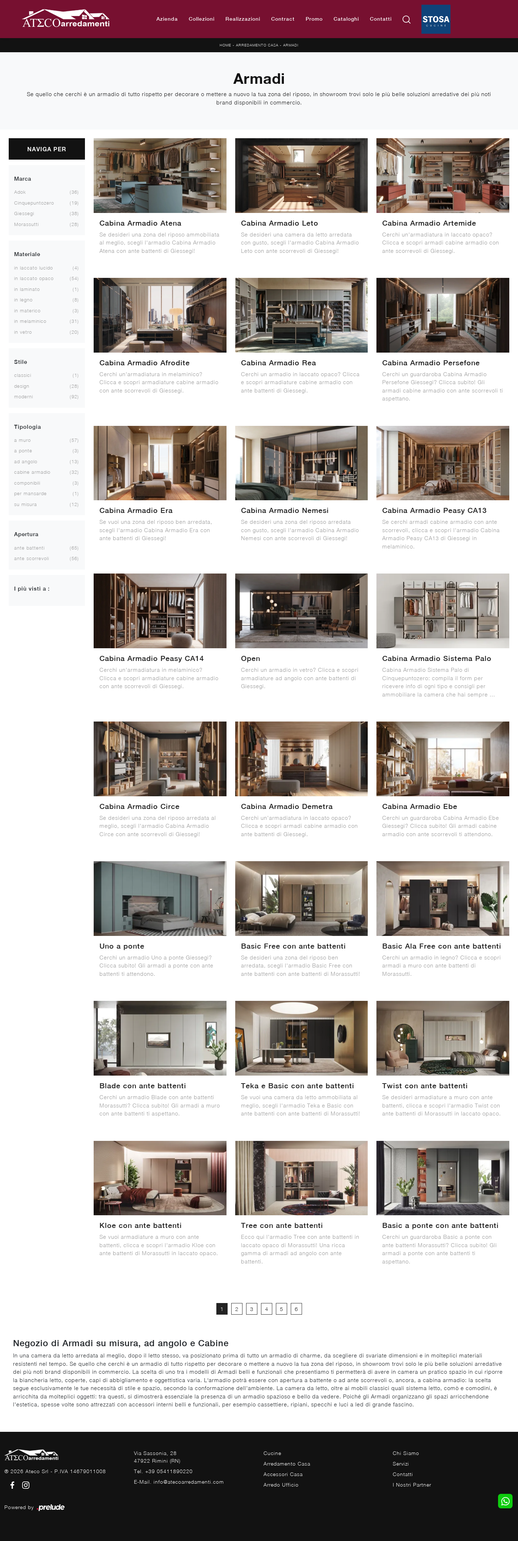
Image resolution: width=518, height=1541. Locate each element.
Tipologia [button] (27, 427)
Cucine (272, 1453)
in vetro (23, 332)
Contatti (381, 19)
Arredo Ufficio (281, 1485)
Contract (283, 19)
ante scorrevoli (31, 558)
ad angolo (25, 461)
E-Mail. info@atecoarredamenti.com (179, 1482)
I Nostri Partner (412, 1485)
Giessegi (24, 213)
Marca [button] (22, 179)
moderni (23, 396)
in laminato (27, 289)
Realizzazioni (242, 19)
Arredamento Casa (257, 45)
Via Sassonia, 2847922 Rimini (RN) (157, 1457)
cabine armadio (32, 472)
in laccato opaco (34, 278)
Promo (314, 19)
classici (22, 375)
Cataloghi (346, 19)
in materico (27, 310)
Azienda (167, 19)
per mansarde (30, 493)
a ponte (23, 450)
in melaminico (30, 321)
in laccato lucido (33, 268)
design (21, 386)
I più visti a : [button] (32, 588)
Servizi (401, 1463)
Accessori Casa (283, 1474)
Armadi (290, 45)
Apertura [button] (26, 534)
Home (225, 45)
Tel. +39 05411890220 (163, 1471)
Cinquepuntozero (34, 203)
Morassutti (26, 224)
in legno (23, 300)
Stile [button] (20, 362)
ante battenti (29, 548)
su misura (25, 504)
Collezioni (202, 19)
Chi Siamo (406, 1453)
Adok (20, 192)
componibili (27, 483)
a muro (22, 440)
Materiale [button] (27, 254)
